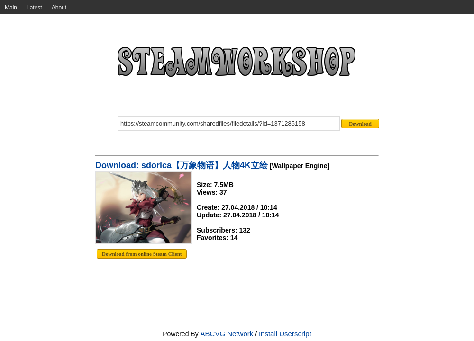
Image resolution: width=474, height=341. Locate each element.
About (59, 7)
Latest (34, 7)
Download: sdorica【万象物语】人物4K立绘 (181, 165)
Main (11, 7)
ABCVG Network (227, 334)
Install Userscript (285, 334)
